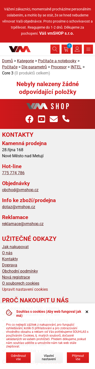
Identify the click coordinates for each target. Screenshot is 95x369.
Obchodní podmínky (20, 271)
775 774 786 (13, 172)
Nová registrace (16, 277)
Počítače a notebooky (57, 61)
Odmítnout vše (18, 357)
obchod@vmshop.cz (20, 189)
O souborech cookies (20, 283)
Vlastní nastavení (49, 357)
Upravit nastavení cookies (25, 289)
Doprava (9, 265)
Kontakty (10, 259)
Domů (7, 61)
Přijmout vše (78, 357)
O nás (7, 252)
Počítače (9, 67)
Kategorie (25, 61)
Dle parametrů (34, 67)
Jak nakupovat (15, 246)
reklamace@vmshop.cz (23, 223)
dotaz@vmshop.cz (18, 206)
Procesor (59, 67)
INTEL (76, 67)
